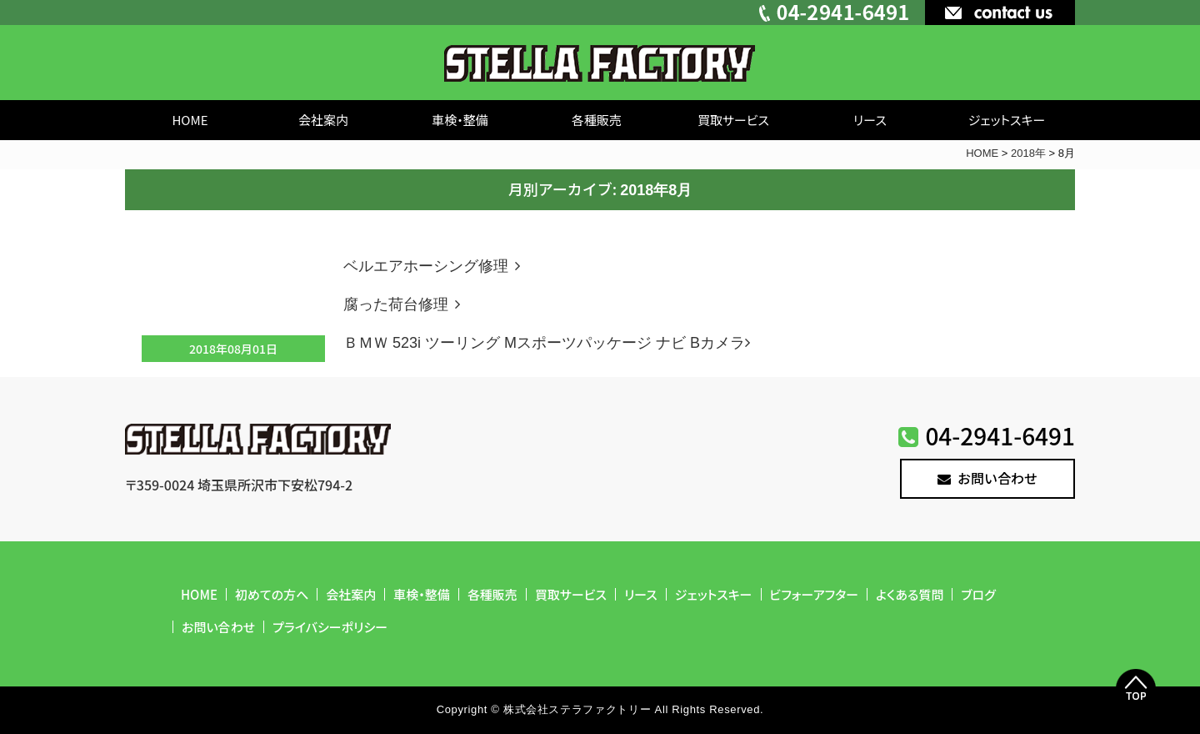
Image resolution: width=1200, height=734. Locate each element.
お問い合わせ (988, 478)
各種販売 (597, 119)
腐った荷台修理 (405, 304)
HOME (190, 119)
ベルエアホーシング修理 (435, 266)
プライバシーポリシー (330, 627)
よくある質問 (909, 594)
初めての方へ (271, 594)
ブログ (978, 594)
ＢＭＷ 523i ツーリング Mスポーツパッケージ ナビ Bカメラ (550, 342)
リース (870, 119)
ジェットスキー (1007, 119)
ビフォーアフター (814, 594)
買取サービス (733, 119)
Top (1136, 689)
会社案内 (323, 119)
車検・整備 (460, 119)
